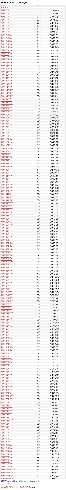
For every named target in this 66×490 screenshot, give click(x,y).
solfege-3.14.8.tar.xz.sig (6, 136)
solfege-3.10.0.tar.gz (6, 58)
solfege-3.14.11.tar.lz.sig (6, 101)
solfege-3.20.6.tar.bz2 (6, 358)
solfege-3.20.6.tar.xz (6, 367)
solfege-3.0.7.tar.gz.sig (6, 56)
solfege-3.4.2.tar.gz (5, 435)
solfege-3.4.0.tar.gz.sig (6, 430)
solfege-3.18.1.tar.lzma (6, 200)
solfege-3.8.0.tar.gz (5, 456)
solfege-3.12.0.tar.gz (6, 72)
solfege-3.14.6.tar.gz (6, 117)
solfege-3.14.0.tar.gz (6, 81)
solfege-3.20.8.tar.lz (5, 387)
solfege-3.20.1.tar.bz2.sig (7, 312)
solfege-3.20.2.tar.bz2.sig (7, 323)
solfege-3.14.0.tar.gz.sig (6, 83)
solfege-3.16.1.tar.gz (6, 156)
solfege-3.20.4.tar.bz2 (6, 346)
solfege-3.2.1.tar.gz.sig (6, 294)
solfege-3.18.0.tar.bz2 (6, 182)
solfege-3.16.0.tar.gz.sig (6, 148)
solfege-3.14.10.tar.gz (6, 87)
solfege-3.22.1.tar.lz (5, 411)
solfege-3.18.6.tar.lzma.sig (7, 261)
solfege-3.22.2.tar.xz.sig (6, 427)
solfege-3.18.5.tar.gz (6, 245)
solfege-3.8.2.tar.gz (5, 462)
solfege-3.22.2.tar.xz (6, 426)
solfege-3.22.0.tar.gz (6, 396)
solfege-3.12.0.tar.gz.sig (6, 74)
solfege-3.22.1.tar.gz (6, 408)
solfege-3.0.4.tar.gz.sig (6, 47)
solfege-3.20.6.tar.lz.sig (6, 365)
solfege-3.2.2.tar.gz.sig (6, 297)
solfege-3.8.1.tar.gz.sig (6, 460)
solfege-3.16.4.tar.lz (5, 176)
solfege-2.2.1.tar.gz (5, 28)
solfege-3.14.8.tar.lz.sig (6, 133)
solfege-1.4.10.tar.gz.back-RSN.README (10, 11)
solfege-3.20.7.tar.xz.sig (6, 380)
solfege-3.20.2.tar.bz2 (6, 322)
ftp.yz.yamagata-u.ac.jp (24, 486)
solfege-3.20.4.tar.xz (6, 355)
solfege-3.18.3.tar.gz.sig (6, 222)
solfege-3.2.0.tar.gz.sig (6, 291)
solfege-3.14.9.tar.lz (5, 141)
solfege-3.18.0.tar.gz (6, 185)
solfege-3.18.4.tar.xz (6, 239)
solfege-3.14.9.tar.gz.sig (6, 139)
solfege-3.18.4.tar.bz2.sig (7, 231)
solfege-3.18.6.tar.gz (6, 257)
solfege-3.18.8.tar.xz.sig (6, 288)
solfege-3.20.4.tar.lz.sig (6, 353)
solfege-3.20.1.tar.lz (5, 316)
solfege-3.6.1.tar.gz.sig (6, 442)
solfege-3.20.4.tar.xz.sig (6, 356)
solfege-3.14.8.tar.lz (5, 132)
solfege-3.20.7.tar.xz (6, 378)
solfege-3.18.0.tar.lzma (6, 188)
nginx (7, 487)
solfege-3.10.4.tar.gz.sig (6, 71)
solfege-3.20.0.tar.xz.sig (6, 309)
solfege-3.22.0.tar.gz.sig (6, 398)
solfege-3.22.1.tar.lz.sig (6, 413)
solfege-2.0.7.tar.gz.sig (6, 23)
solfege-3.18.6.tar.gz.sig (6, 258)
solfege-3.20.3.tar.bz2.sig (7, 335)
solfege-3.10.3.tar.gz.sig (6, 68)
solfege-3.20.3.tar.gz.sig (6, 338)
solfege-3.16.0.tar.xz (6, 153)
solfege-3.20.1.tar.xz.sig (6, 320)
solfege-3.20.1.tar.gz (6, 313)
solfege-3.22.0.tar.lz (5, 399)
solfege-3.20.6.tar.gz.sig (6, 362)
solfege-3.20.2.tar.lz (5, 328)
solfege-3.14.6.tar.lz (5, 120)
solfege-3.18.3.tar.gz (6, 221)
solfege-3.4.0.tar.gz (5, 429)
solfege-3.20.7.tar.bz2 (6, 369)
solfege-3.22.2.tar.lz (5, 423)
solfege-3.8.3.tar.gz (5, 465)
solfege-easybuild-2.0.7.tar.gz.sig (8, 469)
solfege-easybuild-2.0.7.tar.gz (8, 468)
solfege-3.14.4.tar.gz (6, 111)
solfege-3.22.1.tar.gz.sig (6, 410)
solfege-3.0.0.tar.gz (5, 34)
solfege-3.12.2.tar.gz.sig (6, 80)
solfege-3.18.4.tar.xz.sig (6, 240)
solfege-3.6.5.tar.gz (5, 450)
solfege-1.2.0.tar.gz (5, 10)
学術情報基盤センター (13, 486)
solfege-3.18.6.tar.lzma (6, 260)
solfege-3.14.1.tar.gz (6, 84)
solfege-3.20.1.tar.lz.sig (6, 318)
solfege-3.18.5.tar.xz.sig (6, 252)
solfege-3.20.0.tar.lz (5, 304)
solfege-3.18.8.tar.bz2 (6, 277)
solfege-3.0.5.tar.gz (5, 49)
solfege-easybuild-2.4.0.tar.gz (8, 476)
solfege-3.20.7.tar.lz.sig (6, 377)
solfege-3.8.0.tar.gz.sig (6, 457)
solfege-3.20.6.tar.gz (6, 361)
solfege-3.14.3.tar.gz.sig (6, 110)
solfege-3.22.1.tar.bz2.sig (7, 407)
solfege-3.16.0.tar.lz (5, 150)
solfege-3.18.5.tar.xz (6, 251)
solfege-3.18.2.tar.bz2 (6, 206)
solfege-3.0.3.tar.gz (5, 43)
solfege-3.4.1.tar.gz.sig (6, 433)
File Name (3, 5)
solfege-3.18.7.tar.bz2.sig (7, 267)
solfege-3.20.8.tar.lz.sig (6, 389)
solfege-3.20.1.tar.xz (6, 319)
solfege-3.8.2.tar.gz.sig (6, 463)
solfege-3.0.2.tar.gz (5, 40)
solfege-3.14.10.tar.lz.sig (6, 92)
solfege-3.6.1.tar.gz (5, 441)
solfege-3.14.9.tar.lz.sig (6, 142)
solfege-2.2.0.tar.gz (5, 25)
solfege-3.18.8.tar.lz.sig (6, 285)
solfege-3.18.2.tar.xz (6, 215)
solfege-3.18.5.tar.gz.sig (6, 246)
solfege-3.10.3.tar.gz (6, 66)
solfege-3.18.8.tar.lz (5, 283)
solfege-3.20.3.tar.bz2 (6, 334)
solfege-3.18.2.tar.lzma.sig (7, 214)
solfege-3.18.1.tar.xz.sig (6, 205)
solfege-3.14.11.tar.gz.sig (7, 98)
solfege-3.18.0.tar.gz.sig (6, 187)
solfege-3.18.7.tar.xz (6, 274)
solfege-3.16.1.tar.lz (5, 159)
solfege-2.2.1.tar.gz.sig (6, 29)
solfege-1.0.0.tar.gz (5, 9)
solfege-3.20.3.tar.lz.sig (6, 341)
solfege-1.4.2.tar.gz (5, 13)
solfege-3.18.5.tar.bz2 (6, 242)
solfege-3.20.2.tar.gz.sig (6, 326)
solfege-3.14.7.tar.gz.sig (6, 124)
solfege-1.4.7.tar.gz (5, 17)
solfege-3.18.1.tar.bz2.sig (7, 196)
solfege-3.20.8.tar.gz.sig (6, 386)
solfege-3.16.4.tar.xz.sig (6, 181)
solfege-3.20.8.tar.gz (6, 384)
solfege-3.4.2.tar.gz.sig (6, 436)
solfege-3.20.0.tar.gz (6, 301)
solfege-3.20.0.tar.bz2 (6, 298)
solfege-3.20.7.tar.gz (6, 372)
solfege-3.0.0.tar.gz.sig (6, 35)
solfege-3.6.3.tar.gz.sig (6, 448)
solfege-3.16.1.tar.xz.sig (6, 163)
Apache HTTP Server (16, 487)
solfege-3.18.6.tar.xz (6, 263)
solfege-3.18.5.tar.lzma (6, 248)
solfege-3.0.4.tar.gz (5, 46)
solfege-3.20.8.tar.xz (6, 390)
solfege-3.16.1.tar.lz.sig (6, 160)
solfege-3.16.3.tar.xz (6, 170)
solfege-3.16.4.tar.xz (6, 179)
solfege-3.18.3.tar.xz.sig (6, 228)
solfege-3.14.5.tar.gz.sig (6, 115)
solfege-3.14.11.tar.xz (6, 102)
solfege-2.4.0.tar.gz (5, 31)
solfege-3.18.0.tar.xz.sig (6, 193)
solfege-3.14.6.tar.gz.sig (6, 118)
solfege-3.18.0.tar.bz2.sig (7, 184)
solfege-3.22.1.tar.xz (6, 414)
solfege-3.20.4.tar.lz (5, 352)
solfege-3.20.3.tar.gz (6, 337)
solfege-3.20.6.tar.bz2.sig (7, 359)
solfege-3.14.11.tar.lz (6, 99)
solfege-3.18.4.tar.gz (6, 233)
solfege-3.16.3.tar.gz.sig (6, 166)
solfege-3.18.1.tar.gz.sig (6, 199)
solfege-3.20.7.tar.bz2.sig (7, 371)
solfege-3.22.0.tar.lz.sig (6, 401)
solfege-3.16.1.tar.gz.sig (6, 157)
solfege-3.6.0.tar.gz (5, 438)
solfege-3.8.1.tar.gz (5, 459)
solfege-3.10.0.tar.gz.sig (6, 59)
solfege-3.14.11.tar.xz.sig (7, 104)
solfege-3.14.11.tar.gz (6, 96)
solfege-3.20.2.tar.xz (6, 331)
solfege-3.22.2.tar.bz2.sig (7, 419)
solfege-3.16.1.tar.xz (6, 162)
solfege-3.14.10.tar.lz (6, 90)
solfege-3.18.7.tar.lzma (6, 271)
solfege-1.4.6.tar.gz (5, 16)
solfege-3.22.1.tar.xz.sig (6, 416)
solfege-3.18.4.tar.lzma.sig (7, 237)
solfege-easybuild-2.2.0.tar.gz (8, 470)
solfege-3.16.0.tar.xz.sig (6, 154)
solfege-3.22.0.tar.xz (6, 402)
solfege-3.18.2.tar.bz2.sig (7, 208)
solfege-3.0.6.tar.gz (5, 52)
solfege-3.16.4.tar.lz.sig (6, 178)
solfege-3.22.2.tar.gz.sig (6, 421)
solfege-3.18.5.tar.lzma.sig (7, 249)
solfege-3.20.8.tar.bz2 (6, 381)
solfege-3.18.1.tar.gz (6, 197)
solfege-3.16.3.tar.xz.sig (6, 172)
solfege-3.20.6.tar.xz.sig (6, 368)
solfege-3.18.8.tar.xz (6, 286)
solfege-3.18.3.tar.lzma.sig (7, 225)
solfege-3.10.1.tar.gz (6, 60)
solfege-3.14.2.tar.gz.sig (6, 107)
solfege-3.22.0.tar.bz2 (6, 393)
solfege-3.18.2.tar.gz (6, 209)
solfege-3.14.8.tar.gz (6, 129)
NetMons (7, 488)
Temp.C (2, 488)
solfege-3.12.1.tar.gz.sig (6, 77)
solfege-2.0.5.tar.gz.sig (6, 20)
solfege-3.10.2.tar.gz (6, 64)
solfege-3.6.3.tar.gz (5, 447)
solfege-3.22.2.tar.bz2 (6, 417)
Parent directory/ (5, 7)
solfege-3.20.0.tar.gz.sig (6, 303)
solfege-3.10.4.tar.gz (6, 69)
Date (51, 5)
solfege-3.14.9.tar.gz (6, 138)
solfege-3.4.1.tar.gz (5, 432)
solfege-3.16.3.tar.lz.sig (6, 169)
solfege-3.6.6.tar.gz (5, 453)
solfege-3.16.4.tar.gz (6, 173)
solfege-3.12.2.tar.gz (6, 78)
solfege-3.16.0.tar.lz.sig (6, 151)
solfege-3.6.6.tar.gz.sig (6, 454)
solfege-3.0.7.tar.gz (5, 55)
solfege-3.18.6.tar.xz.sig (6, 264)
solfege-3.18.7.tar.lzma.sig (7, 273)
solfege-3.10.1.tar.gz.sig (6, 62)
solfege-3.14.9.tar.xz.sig (6, 145)
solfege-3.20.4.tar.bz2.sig (7, 347)
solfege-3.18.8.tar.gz (6, 280)
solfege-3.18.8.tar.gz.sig (6, 282)
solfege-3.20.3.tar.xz (6, 343)
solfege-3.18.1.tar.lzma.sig (7, 202)
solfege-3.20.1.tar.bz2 (6, 310)
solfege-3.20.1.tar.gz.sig (6, 314)
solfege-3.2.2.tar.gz (5, 295)
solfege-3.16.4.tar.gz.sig (6, 175)
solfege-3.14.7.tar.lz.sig (6, 127)
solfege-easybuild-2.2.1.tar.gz (8, 473)
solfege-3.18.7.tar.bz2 (6, 265)
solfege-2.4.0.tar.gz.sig (6, 32)
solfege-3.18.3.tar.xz (6, 227)
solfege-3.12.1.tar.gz (6, 75)
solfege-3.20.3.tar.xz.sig (6, 344)
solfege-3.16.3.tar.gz (6, 165)
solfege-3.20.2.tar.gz (6, 325)
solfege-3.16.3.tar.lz (5, 167)
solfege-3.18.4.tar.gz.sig (6, 234)
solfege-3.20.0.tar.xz (6, 307)
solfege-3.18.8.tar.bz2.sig (7, 279)
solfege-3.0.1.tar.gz (5, 37)
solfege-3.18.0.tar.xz (6, 191)
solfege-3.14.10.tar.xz (6, 93)
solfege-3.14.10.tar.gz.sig (7, 89)
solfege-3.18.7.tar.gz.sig (6, 270)
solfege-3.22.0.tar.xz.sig (6, 404)
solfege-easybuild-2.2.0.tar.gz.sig (8, 472)
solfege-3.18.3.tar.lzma (6, 224)
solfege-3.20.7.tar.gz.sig (6, 374)
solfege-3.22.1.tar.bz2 (6, 405)
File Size (39, 5)
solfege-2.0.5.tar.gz (5, 19)
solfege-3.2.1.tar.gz (5, 292)
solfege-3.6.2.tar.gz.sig (6, 445)
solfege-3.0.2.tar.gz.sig (6, 41)
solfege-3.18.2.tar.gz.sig (6, 211)
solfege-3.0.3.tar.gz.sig (6, 44)
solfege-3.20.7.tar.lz (5, 375)
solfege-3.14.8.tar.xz (6, 135)
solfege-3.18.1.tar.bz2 (6, 194)
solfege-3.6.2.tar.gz (5, 444)
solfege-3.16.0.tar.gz (6, 147)
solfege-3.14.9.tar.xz (6, 144)
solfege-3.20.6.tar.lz (5, 364)
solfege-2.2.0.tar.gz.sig (6, 26)
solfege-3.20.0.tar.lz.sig (6, 306)
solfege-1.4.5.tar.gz (5, 15)
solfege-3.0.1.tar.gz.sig (6, 38)
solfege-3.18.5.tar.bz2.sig (7, 243)
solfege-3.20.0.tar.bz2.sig (7, 300)
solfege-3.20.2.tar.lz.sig (6, 329)
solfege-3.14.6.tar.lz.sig (6, 121)
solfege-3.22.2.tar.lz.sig (6, 424)
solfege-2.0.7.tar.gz (5, 22)
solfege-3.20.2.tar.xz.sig (6, 332)
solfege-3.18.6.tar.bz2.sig (7, 255)
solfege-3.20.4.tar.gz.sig (6, 350)
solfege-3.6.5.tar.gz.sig (6, 451)
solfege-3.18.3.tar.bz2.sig (7, 219)
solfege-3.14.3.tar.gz (6, 108)
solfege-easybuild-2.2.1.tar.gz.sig (8, 475)
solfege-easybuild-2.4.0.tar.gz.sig (8, 478)
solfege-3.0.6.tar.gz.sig (6, 53)
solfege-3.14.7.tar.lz (5, 126)
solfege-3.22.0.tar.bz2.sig (7, 395)
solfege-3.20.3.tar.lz (5, 340)
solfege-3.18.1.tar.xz (6, 203)
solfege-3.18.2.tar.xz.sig (6, 216)
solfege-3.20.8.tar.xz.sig (6, 392)
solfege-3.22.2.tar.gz (6, 420)
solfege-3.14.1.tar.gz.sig (6, 86)
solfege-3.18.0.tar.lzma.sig (7, 190)
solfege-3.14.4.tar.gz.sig (6, 113)
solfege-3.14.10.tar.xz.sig (7, 95)
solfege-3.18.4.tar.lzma (6, 236)
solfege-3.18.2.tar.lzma (6, 212)
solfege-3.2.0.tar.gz (5, 289)
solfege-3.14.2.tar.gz (6, 105)
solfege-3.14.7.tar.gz (6, 123)
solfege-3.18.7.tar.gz (6, 269)
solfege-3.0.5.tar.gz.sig (6, 50)
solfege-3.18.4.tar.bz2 (6, 230)
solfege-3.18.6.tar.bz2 (6, 254)
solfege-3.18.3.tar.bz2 (6, 218)
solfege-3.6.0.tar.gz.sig (6, 439)
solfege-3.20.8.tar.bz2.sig (7, 383)
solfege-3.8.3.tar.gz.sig (6, 466)
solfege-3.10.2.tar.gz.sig (6, 65)
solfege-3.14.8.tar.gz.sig (6, 130)
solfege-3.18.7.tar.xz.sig (6, 276)
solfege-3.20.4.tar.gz (6, 349)
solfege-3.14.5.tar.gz (6, 114)
